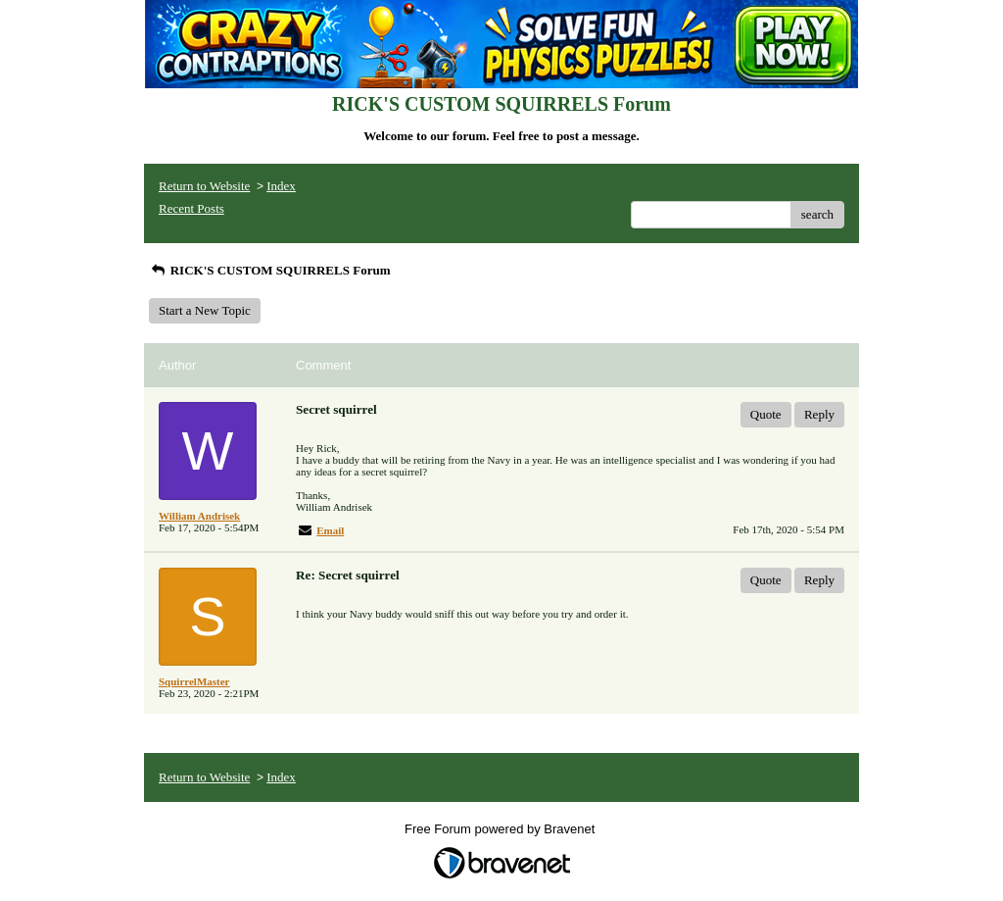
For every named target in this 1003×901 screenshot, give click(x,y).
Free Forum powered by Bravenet (501, 829)
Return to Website (204, 185)
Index (281, 185)
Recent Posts (191, 208)
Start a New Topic (205, 310)
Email (330, 530)
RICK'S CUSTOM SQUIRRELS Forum (269, 270)
